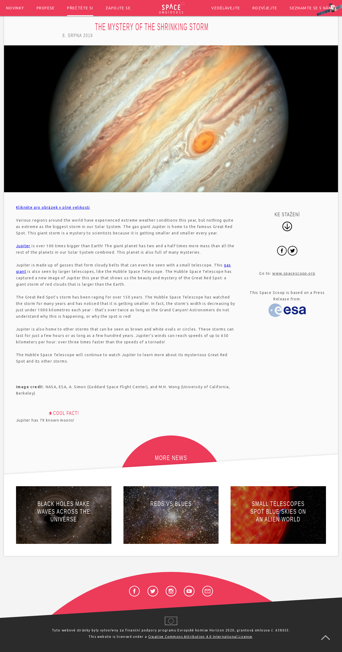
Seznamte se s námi (311, 8)
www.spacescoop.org (293, 273)
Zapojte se (118, 8)
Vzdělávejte (225, 8)
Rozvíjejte (264, 8)
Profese (46, 8)
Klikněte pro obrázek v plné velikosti (53, 207)
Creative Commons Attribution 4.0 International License (200, 636)
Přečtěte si (80, 8)
